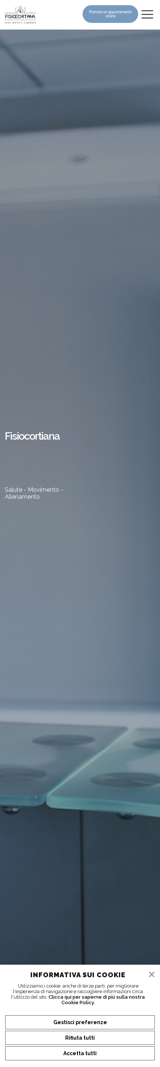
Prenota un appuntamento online (110, 14)
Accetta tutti (80, 1053)
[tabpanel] (80, 548)
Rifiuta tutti (80, 1038)
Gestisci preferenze (80, 1022)
